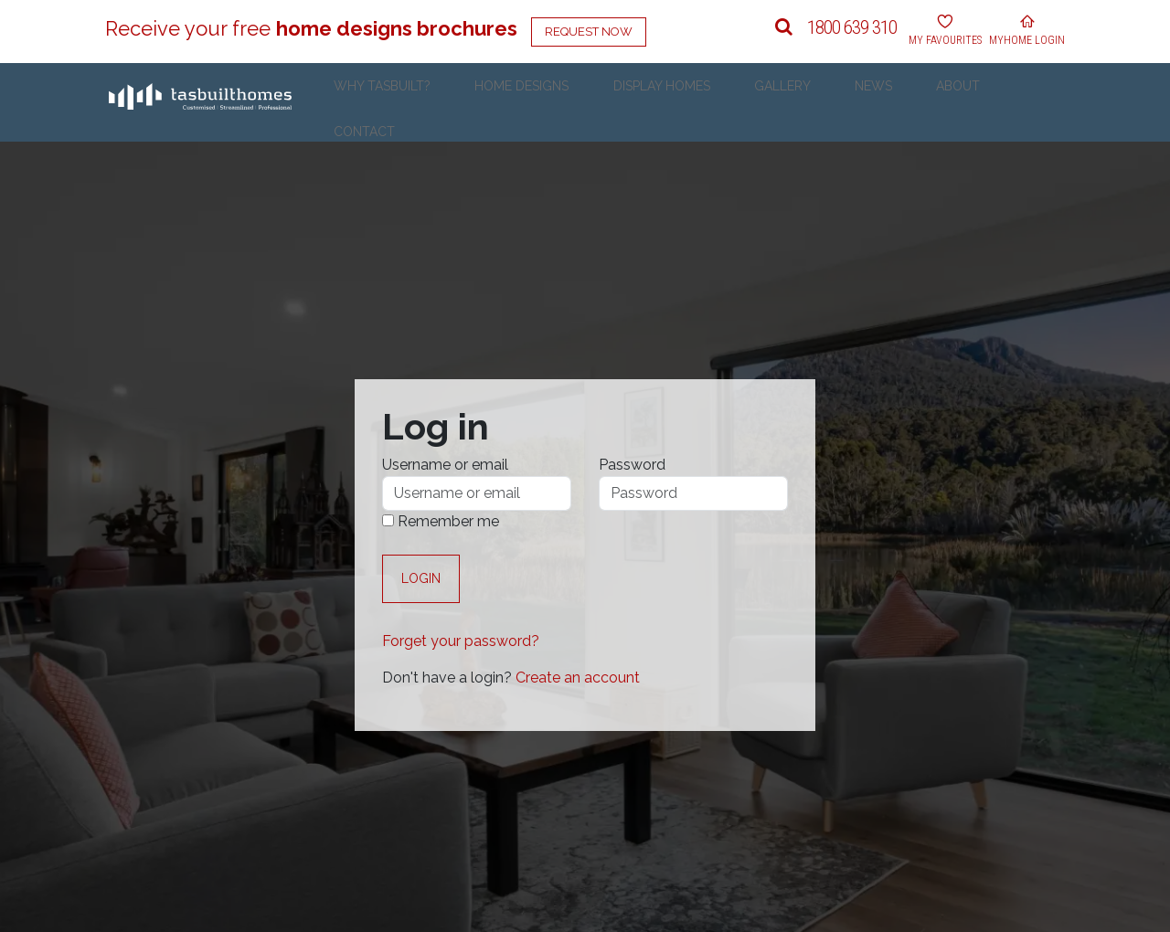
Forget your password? (460, 641)
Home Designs (627, 102)
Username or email (445, 464)
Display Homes (739, 102)
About (953, 102)
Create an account (578, 677)
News (896, 102)
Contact (1022, 102)
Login (421, 578)
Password (632, 464)
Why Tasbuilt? (515, 102)
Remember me (440, 521)
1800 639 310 (852, 27)
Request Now (589, 31)
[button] (783, 27)
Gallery (832, 102)
